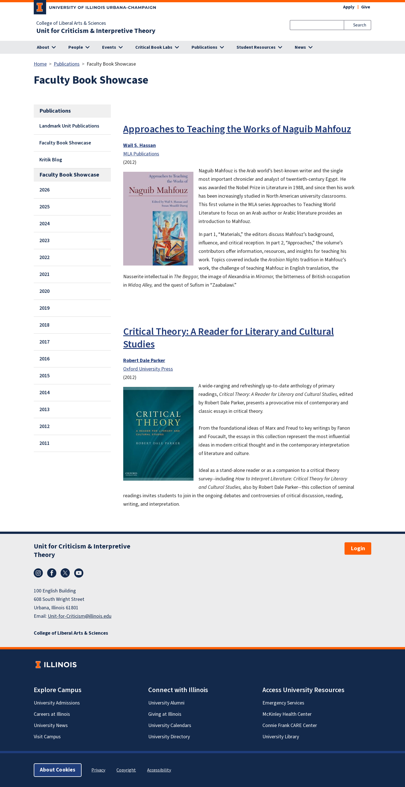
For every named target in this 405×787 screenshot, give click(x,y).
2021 (44, 274)
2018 (44, 325)
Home (40, 64)
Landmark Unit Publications (69, 126)
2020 (44, 291)
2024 (44, 223)
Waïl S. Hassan (139, 145)
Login (358, 548)
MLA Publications (141, 153)
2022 (44, 257)
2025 (44, 206)
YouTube (79, 573)
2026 (44, 189)
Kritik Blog (50, 159)
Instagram (38, 573)
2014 (44, 392)
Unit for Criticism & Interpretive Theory (96, 31)
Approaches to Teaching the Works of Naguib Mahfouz (237, 129)
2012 (44, 426)
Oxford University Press (148, 369)
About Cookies (57, 770)
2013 (44, 409)
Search (359, 25)
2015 (44, 375)
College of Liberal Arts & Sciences (71, 23)
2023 (44, 240)
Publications (67, 64)
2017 (44, 341)
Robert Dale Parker (144, 360)
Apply (348, 7)
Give (365, 7)
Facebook (52, 573)
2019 (44, 308)
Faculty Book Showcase (65, 142)
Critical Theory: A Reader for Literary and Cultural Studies (228, 338)
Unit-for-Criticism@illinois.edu (79, 616)
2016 (44, 358)
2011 (44, 443)
